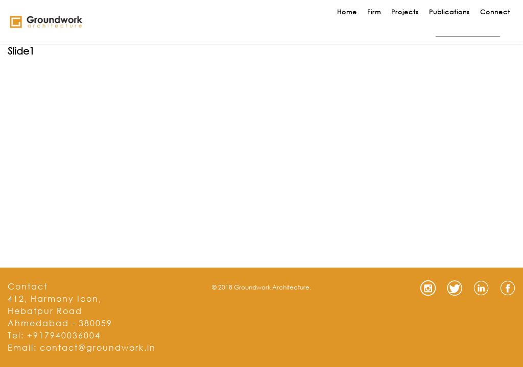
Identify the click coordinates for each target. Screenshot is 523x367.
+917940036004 (64, 335)
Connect (495, 12)
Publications (449, 12)
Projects (405, 12)
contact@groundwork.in (98, 347)
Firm (374, 12)
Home (347, 12)
